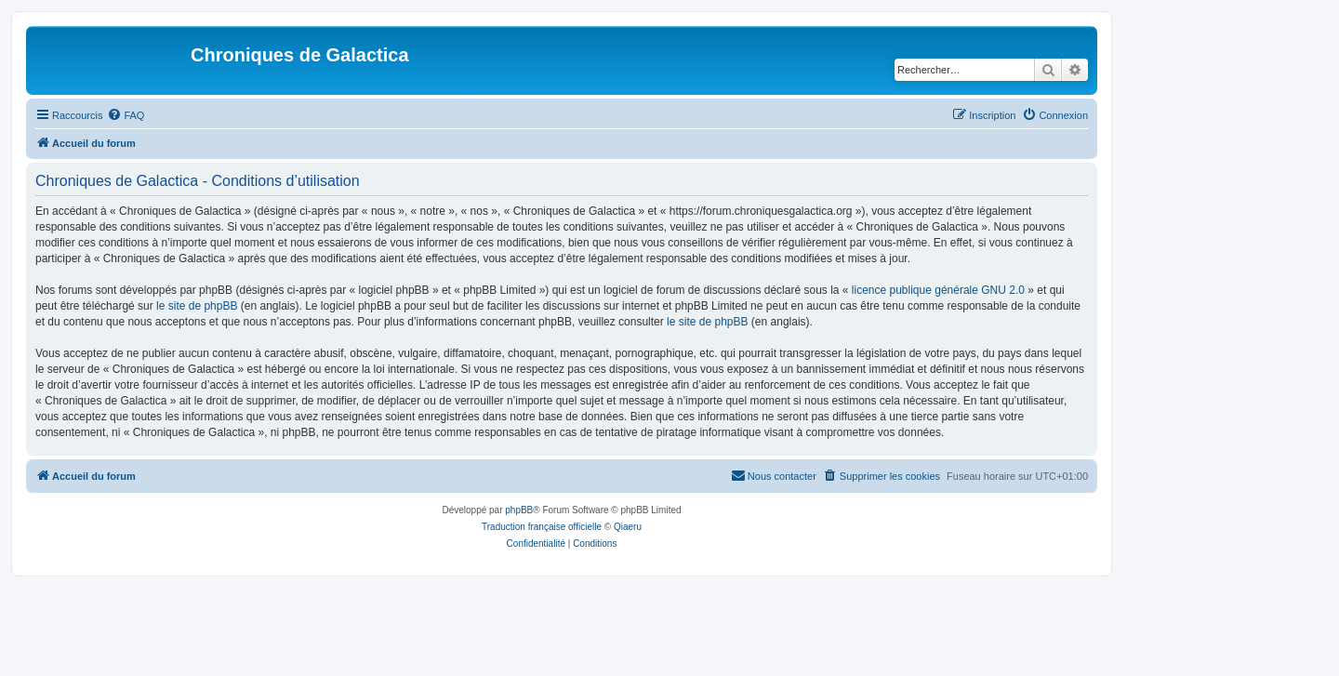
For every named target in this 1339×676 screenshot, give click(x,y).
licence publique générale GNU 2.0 (938, 290)
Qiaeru (628, 527)
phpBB (519, 510)
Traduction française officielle (542, 527)
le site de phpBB (196, 305)
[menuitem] (125, 115)
